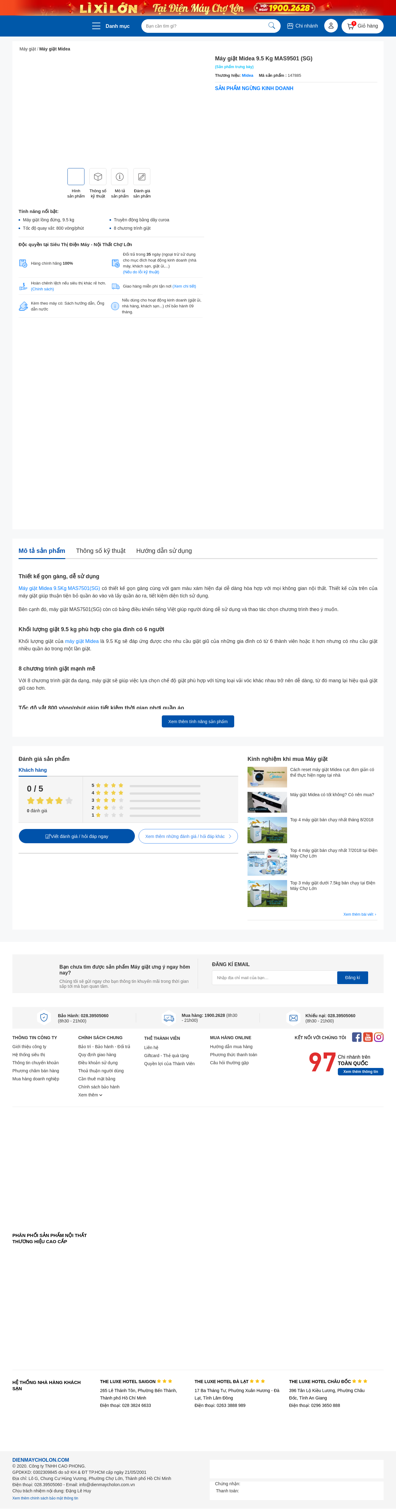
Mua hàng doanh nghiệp (35, 1078)
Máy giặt (27, 48)
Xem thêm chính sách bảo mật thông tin (45, 1498)
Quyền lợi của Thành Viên (169, 1063)
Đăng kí (352, 977)
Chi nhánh (302, 25)
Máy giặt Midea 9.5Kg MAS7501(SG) (59, 588)
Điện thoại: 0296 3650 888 (314, 1405)
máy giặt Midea (82, 641)
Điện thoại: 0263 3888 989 (220, 1405)
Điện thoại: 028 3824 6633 (125, 1405)
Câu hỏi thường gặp (229, 1062)
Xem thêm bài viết (360, 914)
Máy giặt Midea (54, 48)
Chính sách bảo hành (98, 1086)
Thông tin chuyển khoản (35, 1062)
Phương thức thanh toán (233, 1054)
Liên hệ (151, 1047)
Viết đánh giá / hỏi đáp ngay (76, 836)
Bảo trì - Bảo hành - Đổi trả (104, 1046)
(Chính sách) (42, 289)
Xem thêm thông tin (360, 1072)
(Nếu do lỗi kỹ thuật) (141, 272)
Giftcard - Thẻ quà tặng (166, 1055)
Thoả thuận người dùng (101, 1070)
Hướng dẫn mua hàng (231, 1046)
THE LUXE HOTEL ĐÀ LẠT (230, 1381)
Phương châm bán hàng (35, 1070)
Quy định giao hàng (97, 1054)
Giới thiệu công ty (29, 1046)
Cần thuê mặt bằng (96, 1078)
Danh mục (118, 26)
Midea (247, 75)
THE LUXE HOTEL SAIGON (136, 1381)
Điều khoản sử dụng (98, 1062)
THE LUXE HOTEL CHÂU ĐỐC (328, 1381)
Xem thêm (90, 1094)
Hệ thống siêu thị (28, 1054)
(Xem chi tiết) (184, 286)
